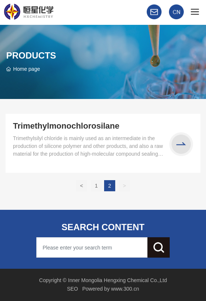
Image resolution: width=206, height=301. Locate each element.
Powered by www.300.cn (110, 289)
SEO (72, 289)
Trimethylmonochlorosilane (66, 125)
